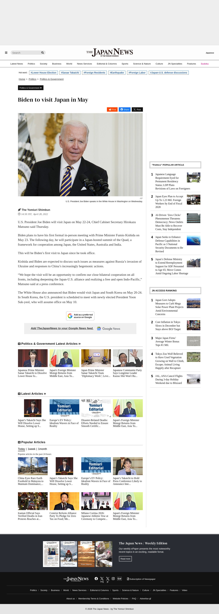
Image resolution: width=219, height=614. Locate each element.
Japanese (210, 53)
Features (191, 63)
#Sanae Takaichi (70, 72)
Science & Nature (142, 63)
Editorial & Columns (107, 63)
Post (114, 109)
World (69, 63)
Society (43, 63)
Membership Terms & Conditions (93, 598)
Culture (159, 63)
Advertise (145, 598)
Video (184, 590)
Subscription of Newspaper (141, 579)
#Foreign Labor (137, 72)
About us (70, 598)
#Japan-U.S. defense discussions (168, 72)
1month (42, 449)
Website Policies (120, 598)
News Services (84, 63)
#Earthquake (117, 72)
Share (126, 109)
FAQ (134, 598)
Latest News (16, 63)
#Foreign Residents (94, 72)
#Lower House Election (43, 72)
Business (56, 63)
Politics (31, 63)
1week (31, 449)
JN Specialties (175, 63)
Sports (125, 63)
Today (21, 449)
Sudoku (205, 63)
